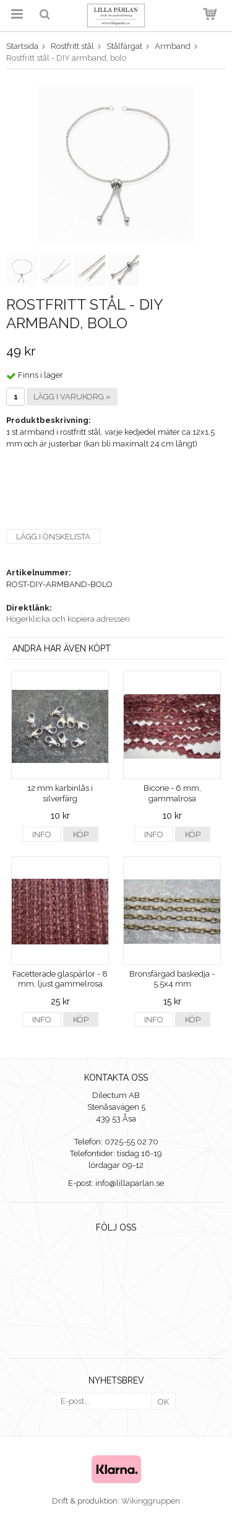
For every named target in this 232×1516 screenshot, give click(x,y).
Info (41, 834)
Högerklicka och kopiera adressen (68, 619)
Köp (80, 834)
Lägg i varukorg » (72, 396)
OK (163, 1401)
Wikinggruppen (150, 1500)
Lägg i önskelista (53, 536)
